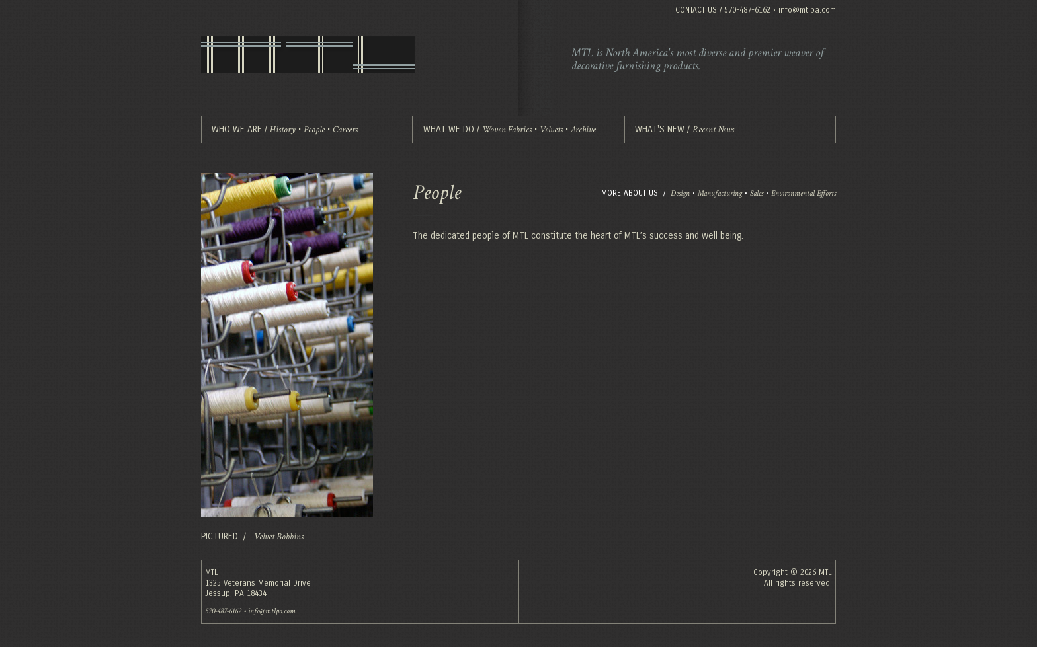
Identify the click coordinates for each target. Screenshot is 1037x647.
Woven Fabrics (507, 129)
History (283, 129)
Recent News (713, 129)
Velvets (551, 129)
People (314, 129)
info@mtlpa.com (807, 10)
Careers (345, 129)
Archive (583, 129)
